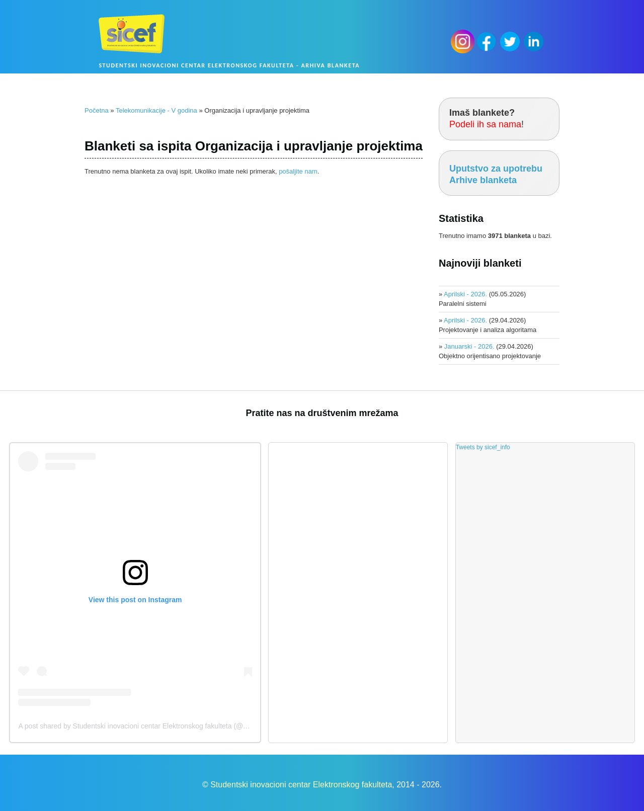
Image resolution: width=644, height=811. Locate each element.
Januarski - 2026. (469, 346)
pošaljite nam (298, 171)
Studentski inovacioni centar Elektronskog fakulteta (301, 784)
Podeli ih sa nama (485, 124)
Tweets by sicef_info (483, 447)
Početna (97, 110)
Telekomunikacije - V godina (156, 110)
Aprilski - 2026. (465, 294)
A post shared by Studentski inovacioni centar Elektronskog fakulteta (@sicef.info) (145, 726)
